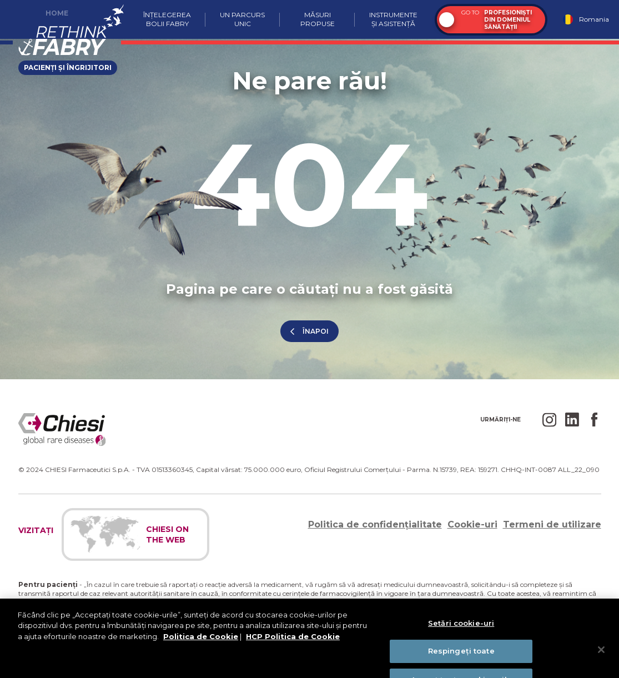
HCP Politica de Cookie (293, 646)
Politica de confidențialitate (375, 524)
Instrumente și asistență (393, 19)
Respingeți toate (461, 661)
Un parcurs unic (242, 19)
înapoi (316, 331)
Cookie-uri (472, 524)
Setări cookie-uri (461, 633)
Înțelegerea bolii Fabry (167, 19)
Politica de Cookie (200, 646)
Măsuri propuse (317, 19)
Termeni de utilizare (552, 524)
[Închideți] (601, 660)
